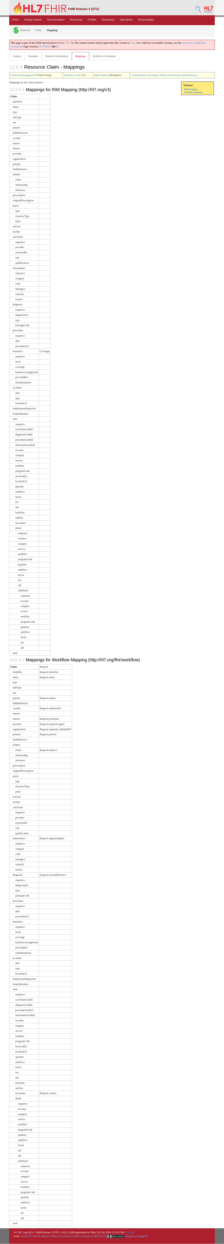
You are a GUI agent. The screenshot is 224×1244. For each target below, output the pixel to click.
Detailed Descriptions (57, 56)
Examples (33, 56)
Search (26, 1236)
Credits (75, 1236)
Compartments (138, 75)
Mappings (82, 56)
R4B (45, 46)
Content (17, 56)
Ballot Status (101, 75)
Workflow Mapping (193, 92)
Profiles (92, 19)
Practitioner (174, 75)
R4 (50, 46)
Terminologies (146, 19)
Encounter (153, 75)
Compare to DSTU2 (93, 1236)
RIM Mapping (191, 89)
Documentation (56, 19)
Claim (38, 30)
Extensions (108, 19)
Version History (41, 1236)
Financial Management (23, 75)
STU (67, 42)
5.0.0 (132, 42)
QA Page (130, 1232)
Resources (76, 19)
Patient (163, 75)
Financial (21, 30)
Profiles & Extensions (105, 56)
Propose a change (136, 1236)
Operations (126, 19)
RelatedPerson (189, 75)
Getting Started (33, 19)
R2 (57, 46)
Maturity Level (72, 75)
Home (15, 19)
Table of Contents (60, 1236)
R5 (40, 46)
